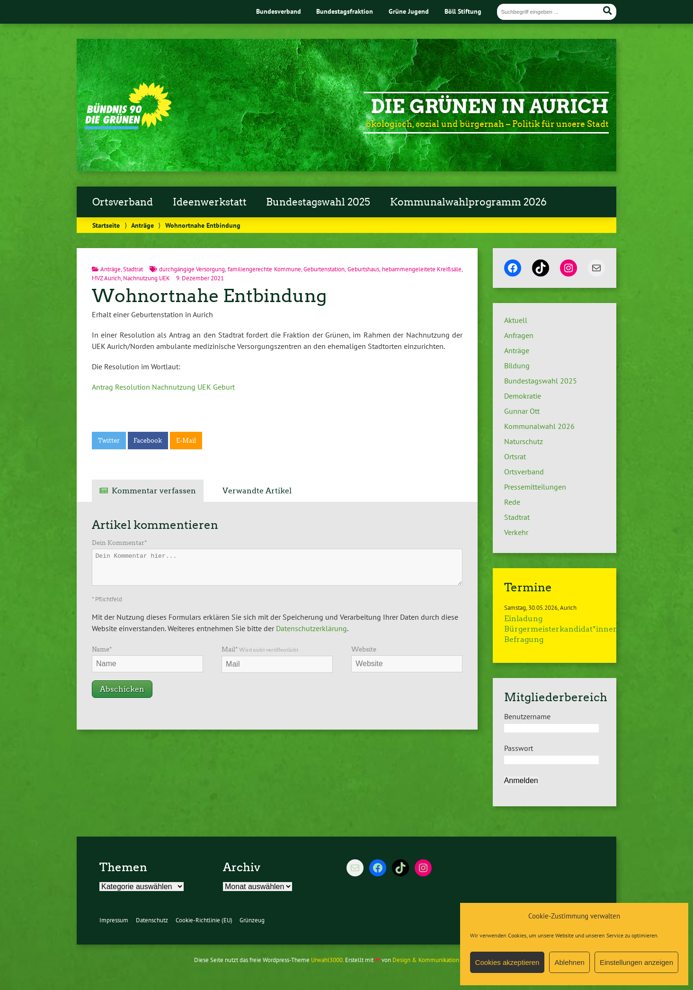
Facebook (147, 440)
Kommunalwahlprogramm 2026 (468, 202)
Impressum (113, 920)
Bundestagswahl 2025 (318, 202)
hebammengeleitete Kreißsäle (422, 269)
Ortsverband (122, 202)
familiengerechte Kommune (264, 269)
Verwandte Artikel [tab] (257, 490)
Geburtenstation (324, 269)
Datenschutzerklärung (311, 628)
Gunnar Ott (522, 411)
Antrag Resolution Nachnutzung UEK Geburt (163, 387)
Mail (260, 649)
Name (102, 649)
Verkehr (516, 532)
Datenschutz (152, 920)
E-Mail (186, 440)
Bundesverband (278, 11)
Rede (512, 502)
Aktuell (515, 320)
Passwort (518, 748)
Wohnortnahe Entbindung (209, 296)
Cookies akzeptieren (507, 962)
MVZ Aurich (106, 278)
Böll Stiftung (462, 11)
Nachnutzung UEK (146, 278)
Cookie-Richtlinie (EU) (204, 920)
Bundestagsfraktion (344, 11)
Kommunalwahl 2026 (539, 426)
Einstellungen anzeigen (636, 962)
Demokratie (522, 396)
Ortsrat (515, 456)
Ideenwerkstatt (210, 202)
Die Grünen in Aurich (490, 106)
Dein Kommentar (119, 542)
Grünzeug (252, 920)
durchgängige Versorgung (192, 269)
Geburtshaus (363, 269)
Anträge (142, 225)
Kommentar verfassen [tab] (154, 490)
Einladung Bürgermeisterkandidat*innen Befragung (561, 629)
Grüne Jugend (409, 11)
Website (363, 649)
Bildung (517, 365)
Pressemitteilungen (535, 486)
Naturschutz (523, 441)
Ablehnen (569, 962)
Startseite (106, 225)
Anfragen (518, 335)
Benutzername (527, 716)
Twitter (109, 440)
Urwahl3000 (327, 960)
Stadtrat (133, 269)
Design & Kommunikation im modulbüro (445, 960)
